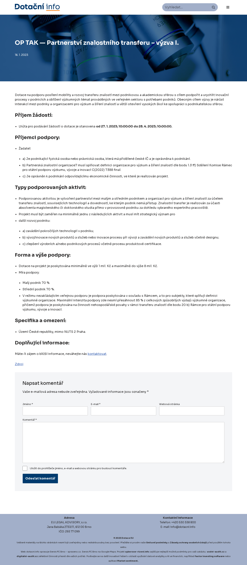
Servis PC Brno (57, 551)
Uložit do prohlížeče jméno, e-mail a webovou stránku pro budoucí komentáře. (78, 468)
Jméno (27, 404)
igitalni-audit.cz (28, 556)
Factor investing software (210, 556)
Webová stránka (169, 404)
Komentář (29, 419)
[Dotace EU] (37, 7)
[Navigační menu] (228, 7)
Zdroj (19, 364)
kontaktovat (97, 354)
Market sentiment (127, 560)
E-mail (95, 404)
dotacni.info (32, 551)
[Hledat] (185, 7)
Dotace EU (128, 538)
